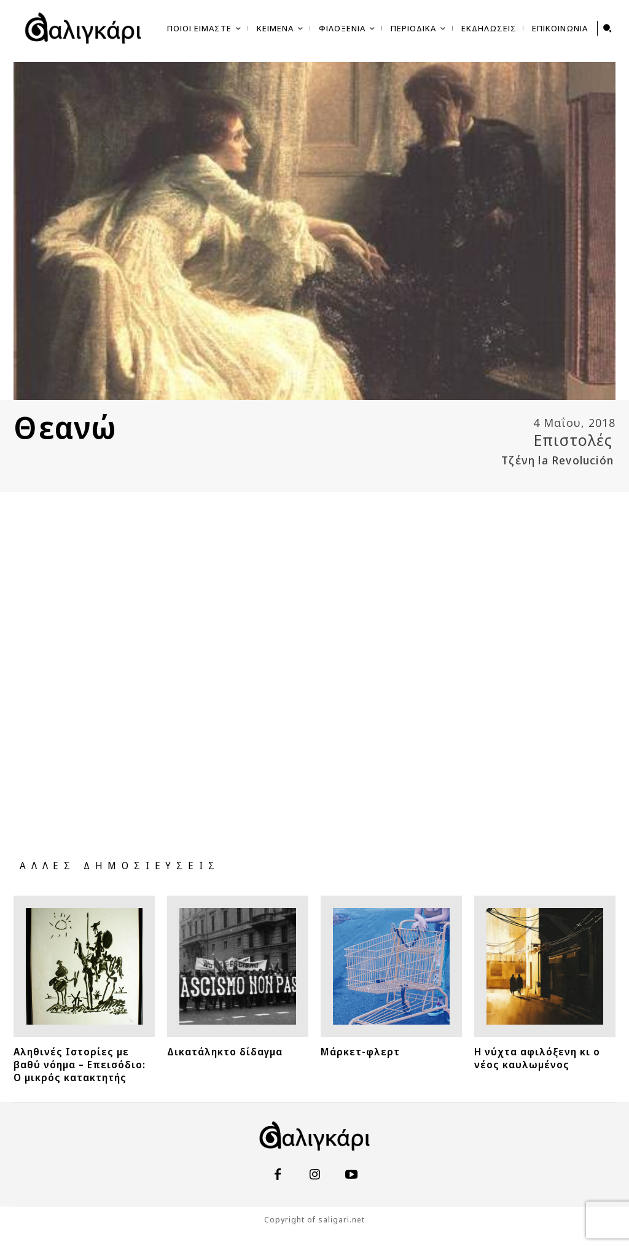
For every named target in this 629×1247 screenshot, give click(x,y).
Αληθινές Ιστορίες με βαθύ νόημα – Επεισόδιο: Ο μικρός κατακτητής (82, 1068)
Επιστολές (573, 440)
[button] (607, 28)
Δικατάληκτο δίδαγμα (237, 1050)
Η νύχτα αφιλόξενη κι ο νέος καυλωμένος (544, 1056)
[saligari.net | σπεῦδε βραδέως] (82, 28)
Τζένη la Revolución (557, 460)
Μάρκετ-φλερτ (368, 1050)
